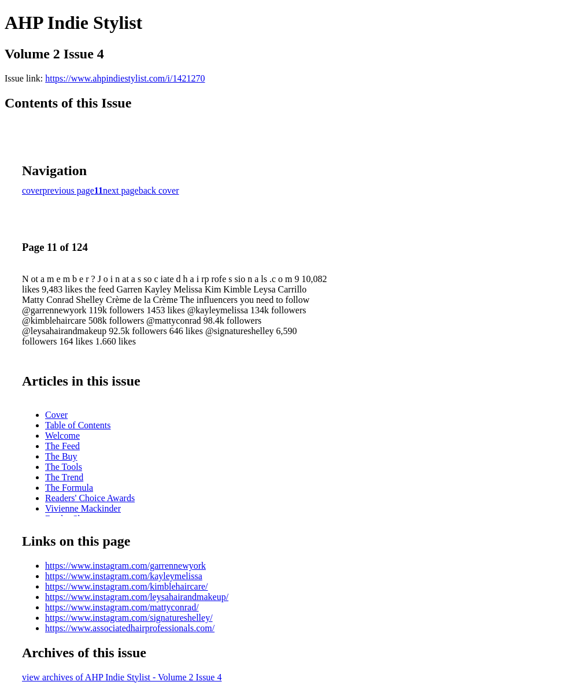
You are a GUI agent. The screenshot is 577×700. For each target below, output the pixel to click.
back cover (159, 190)
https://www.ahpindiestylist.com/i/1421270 (125, 78)
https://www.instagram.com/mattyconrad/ (122, 607)
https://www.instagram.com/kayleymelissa (123, 576)
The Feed (62, 446)
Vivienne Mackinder (83, 508)
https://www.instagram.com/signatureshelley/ (129, 618)
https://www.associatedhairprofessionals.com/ (129, 628)
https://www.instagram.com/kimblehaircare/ (126, 586)
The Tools (63, 467)
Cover (56, 415)
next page (121, 190)
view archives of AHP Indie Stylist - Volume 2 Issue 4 (121, 677)
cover (32, 190)
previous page (68, 190)
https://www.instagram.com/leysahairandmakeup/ (136, 597)
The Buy (61, 456)
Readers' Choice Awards (90, 498)
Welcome (62, 435)
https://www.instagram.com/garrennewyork (125, 566)
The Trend (64, 477)
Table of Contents (78, 425)
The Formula (69, 487)
